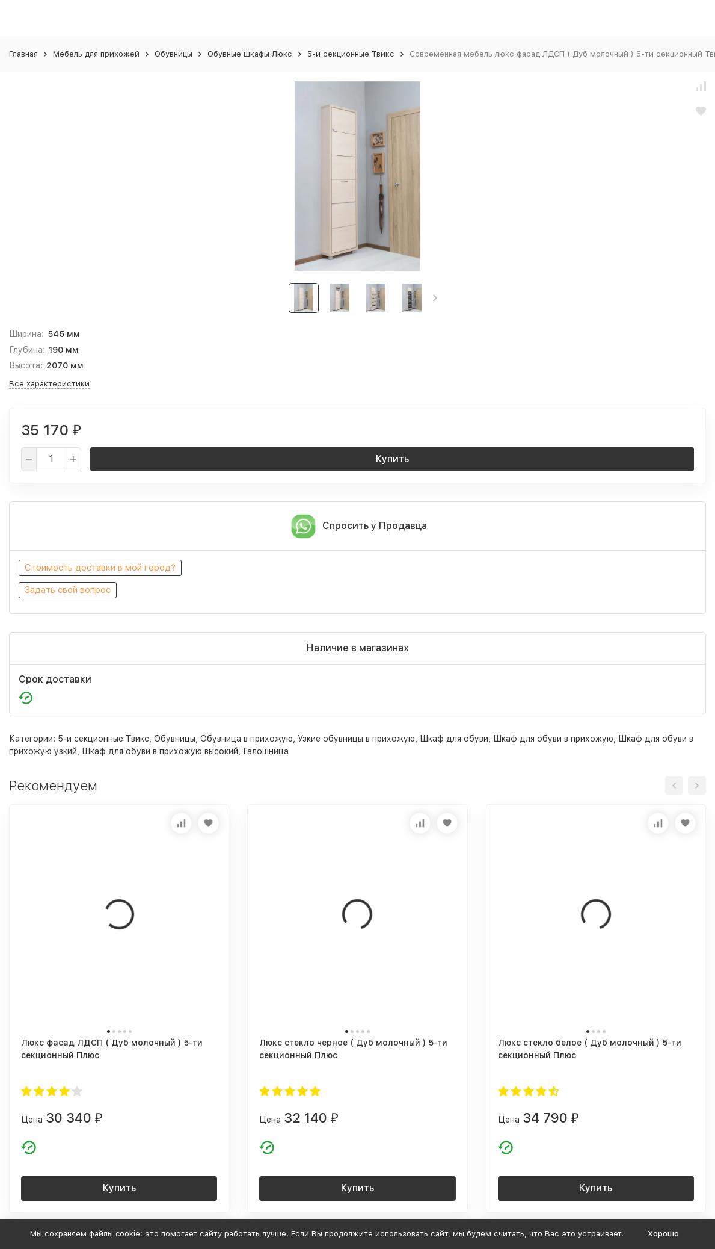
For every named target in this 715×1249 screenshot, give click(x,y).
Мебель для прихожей (96, 53)
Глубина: (27, 350)
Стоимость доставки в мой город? (100, 567)
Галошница (266, 751)
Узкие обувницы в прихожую (356, 738)
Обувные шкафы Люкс (249, 53)
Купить (392, 459)
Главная (23, 53)
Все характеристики (49, 383)
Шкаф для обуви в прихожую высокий (160, 751)
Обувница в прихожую (246, 738)
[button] (435, 298)
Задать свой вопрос (68, 589)
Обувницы (173, 53)
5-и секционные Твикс (350, 53)
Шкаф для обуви (454, 738)
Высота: (26, 365)
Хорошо (663, 1233)
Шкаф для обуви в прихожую (553, 738)
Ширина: (26, 334)
